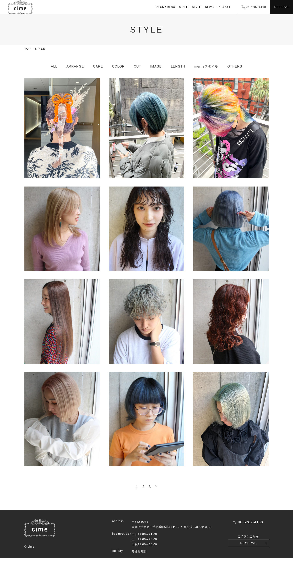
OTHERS (234, 70)
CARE (98, 70)
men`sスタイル (206, 70)
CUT (137, 70)
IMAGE (156, 70)
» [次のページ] (156, 490)
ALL (54, 70)
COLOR (118, 70)
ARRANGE (75, 70)
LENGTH (178, 70)
